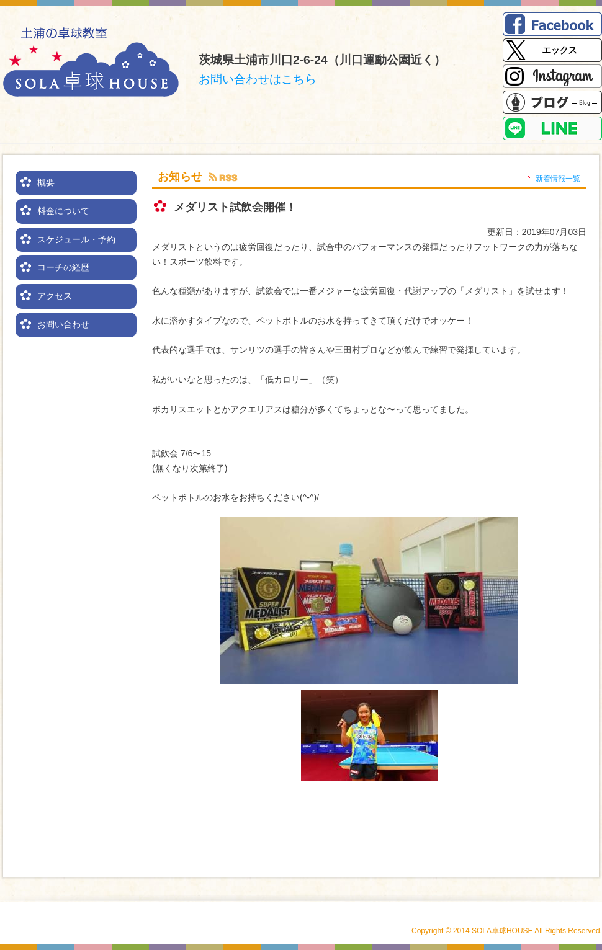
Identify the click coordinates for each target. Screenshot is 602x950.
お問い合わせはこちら (258, 79)
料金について (63, 211)
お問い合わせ (63, 324)
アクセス (54, 296)
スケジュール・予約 (76, 239)
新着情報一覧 (558, 178)
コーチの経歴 (63, 267)
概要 (46, 182)
